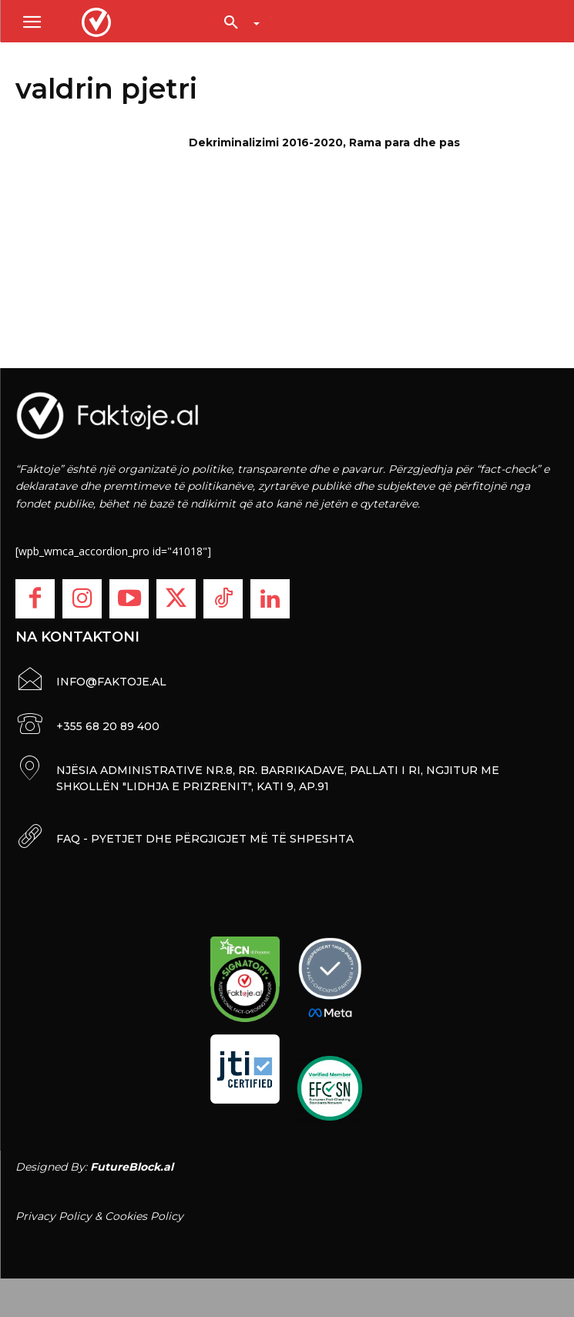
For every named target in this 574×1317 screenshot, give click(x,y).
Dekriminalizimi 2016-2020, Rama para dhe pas (324, 142)
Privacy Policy (53, 1216)
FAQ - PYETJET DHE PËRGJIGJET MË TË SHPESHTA (205, 839)
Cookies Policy (144, 1216)
